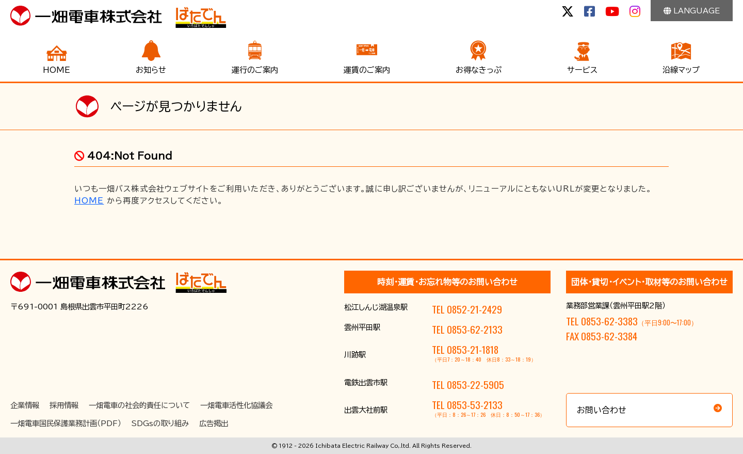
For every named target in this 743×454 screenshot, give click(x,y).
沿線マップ (681, 70)
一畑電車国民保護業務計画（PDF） (65, 423)
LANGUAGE (692, 10)
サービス (582, 70)
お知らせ (151, 70)
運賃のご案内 (367, 70)
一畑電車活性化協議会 (236, 405)
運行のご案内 (255, 70)
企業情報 (24, 405)
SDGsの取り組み (160, 423)
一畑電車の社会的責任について (139, 405)
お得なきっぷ (479, 70)
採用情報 (64, 405)
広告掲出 (213, 423)
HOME (56, 70)
